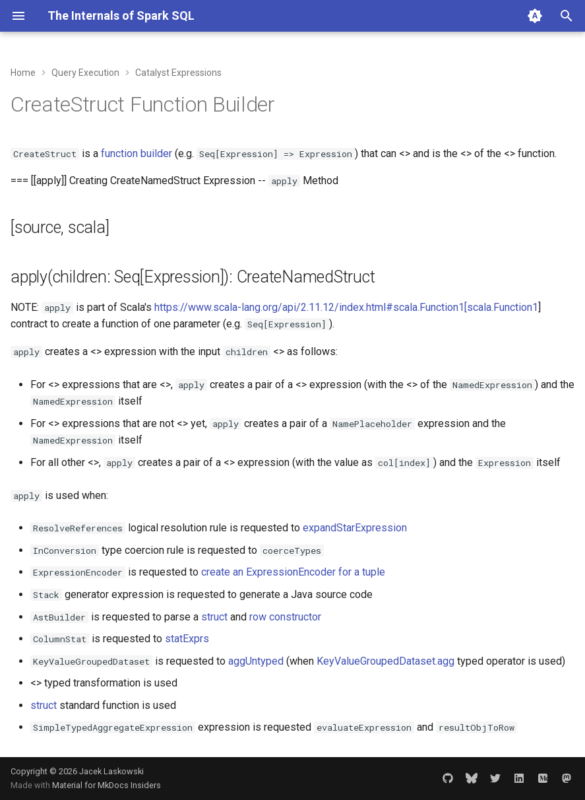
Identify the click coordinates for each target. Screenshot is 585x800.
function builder (136, 153)
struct (214, 617)
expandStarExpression (355, 527)
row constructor (285, 617)
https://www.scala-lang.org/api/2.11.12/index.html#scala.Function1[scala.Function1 (346, 307)
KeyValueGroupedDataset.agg (385, 661)
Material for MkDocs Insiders (106, 785)
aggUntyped (256, 661)
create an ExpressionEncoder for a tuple (293, 572)
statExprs (187, 638)
